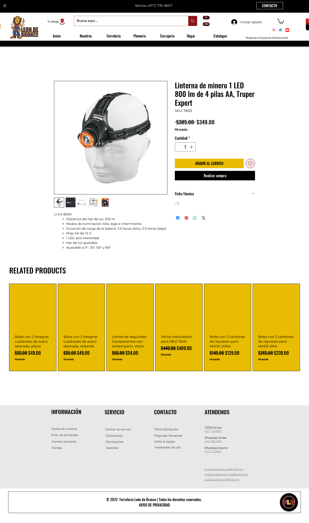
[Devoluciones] (115, 441)
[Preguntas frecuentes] (168, 435)
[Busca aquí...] (128, 21)
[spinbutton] (185, 147)
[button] (280, 21)
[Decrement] (179, 147)
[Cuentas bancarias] (64, 441)
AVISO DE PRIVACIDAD (154, 505)
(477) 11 (209, 451)
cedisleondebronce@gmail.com (222, 479)
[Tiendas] (57, 447)
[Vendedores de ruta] (167, 447)
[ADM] (206, 24)
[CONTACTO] (269, 5)
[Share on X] (203, 218)
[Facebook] (280, 30)
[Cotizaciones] (114, 435)
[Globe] (4, 5)
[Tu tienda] (57, 21)
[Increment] (192, 147)
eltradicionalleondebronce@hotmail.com (226, 474)
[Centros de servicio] (118, 429)
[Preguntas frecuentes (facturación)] (267, 38)
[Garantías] (112, 447)
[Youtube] (287, 30)
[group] (154, 327)
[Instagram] (274, 30)
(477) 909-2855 (213, 441)
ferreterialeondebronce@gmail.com (224, 469)
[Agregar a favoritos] (250, 163)
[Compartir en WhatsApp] (195, 218)
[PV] (206, 17)
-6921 (218, 451)
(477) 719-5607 (159, 5)
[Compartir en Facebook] (177, 218)
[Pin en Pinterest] (186, 218)
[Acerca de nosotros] (64, 428)
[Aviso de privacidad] (64, 435)
